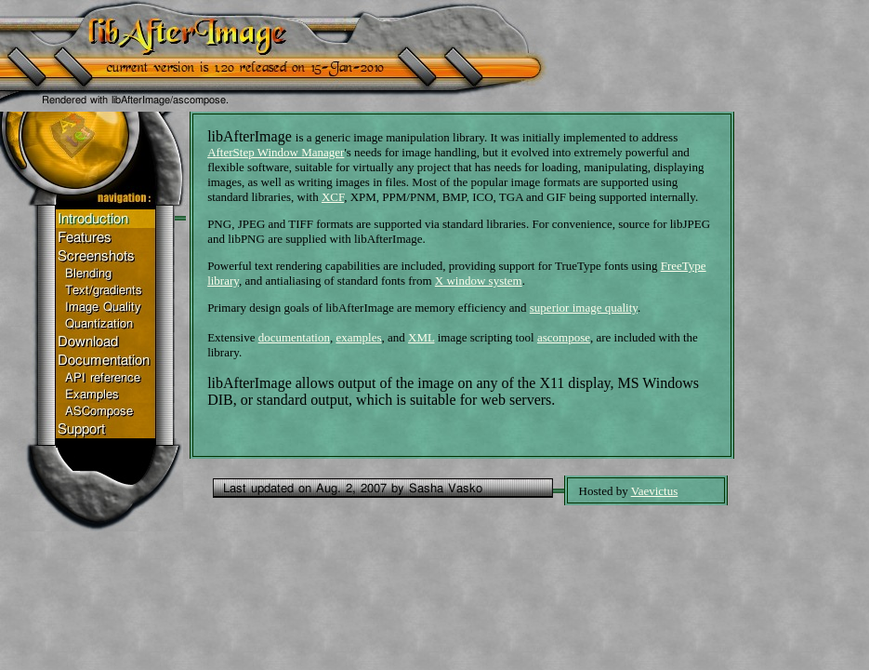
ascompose (563, 337)
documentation (294, 337)
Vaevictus (654, 491)
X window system (478, 281)
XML (421, 337)
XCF (333, 197)
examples (358, 337)
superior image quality (584, 308)
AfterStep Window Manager (275, 152)
